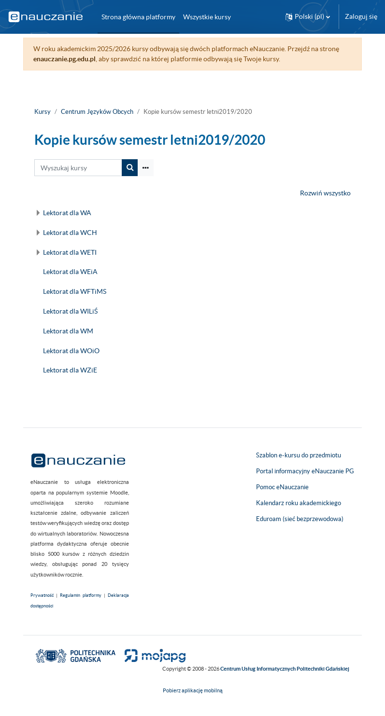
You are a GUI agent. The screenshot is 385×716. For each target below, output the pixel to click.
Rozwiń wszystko (325, 193)
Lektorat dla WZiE (70, 370)
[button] (308, 16)
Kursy (42, 111)
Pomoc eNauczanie (282, 487)
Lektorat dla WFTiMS (74, 291)
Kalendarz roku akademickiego (298, 503)
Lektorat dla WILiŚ (70, 311)
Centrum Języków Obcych (97, 111)
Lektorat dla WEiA (70, 271)
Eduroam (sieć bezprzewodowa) (299, 519)
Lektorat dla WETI (70, 252)
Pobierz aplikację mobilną (193, 690)
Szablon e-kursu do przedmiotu (298, 455)
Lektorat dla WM (68, 331)
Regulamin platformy (80, 595)
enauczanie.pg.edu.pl (64, 59)
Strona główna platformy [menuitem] (138, 17)
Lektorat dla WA (67, 213)
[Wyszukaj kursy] (78, 167)
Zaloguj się (361, 16)
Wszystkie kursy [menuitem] (207, 17)
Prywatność (42, 595)
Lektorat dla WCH (70, 232)
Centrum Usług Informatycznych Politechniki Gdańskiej (284, 669)
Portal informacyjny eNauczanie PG (305, 471)
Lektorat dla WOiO (71, 351)
